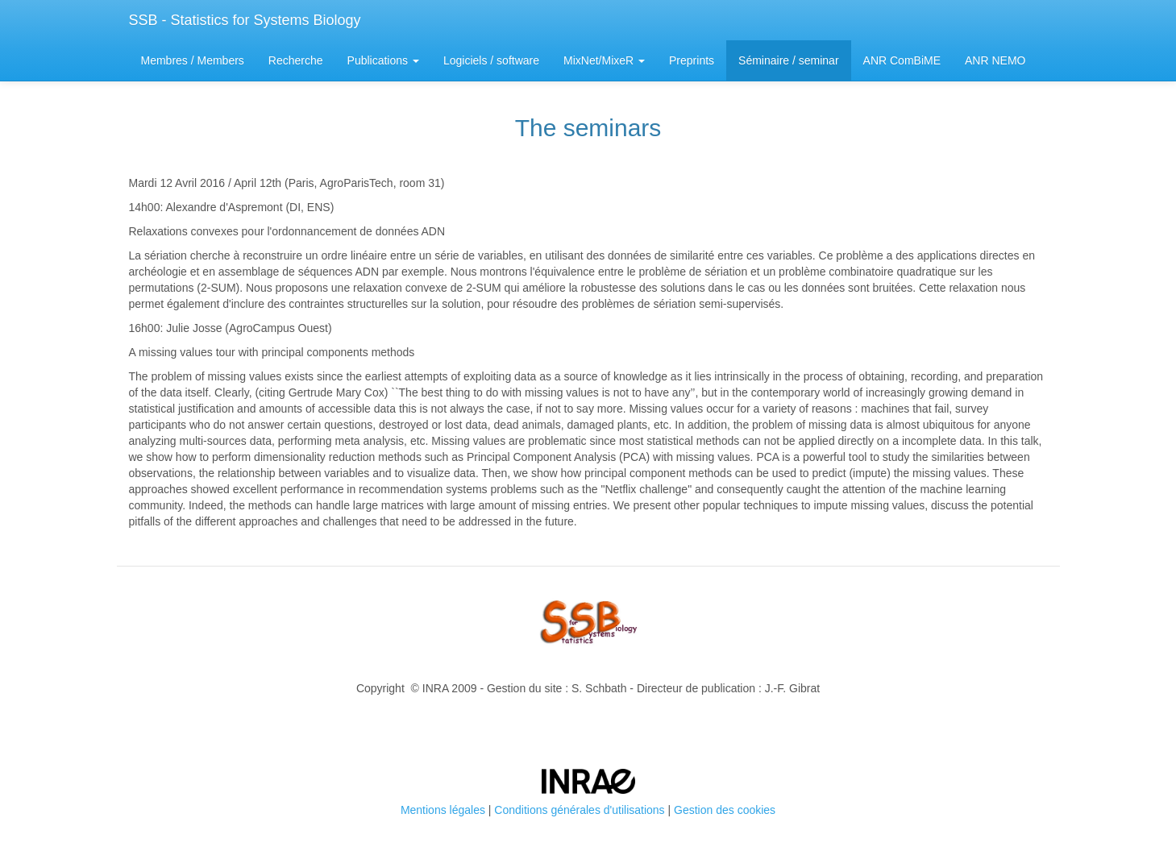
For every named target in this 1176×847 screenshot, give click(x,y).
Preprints (691, 60)
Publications (383, 60)
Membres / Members (192, 60)
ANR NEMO (995, 60)
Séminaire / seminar (788, 60)
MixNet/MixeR (604, 60)
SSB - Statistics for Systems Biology (245, 20)
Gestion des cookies (724, 809)
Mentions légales (443, 809)
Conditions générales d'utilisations (579, 809)
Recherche (295, 60)
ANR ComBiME (902, 60)
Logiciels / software (491, 60)
